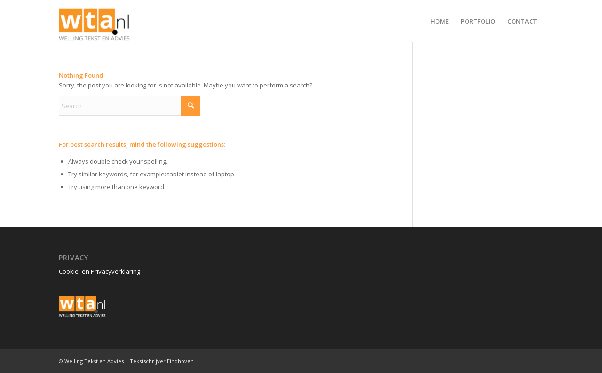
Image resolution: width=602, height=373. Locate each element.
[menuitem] (439, 21)
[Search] (129, 106)
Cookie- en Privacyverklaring (99, 271)
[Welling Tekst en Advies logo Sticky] (94, 21)
